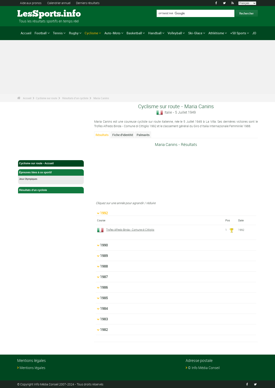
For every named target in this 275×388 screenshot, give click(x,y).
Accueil (26, 33)
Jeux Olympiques (28, 179)
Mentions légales (32, 367)
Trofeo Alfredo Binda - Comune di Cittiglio (130, 229)
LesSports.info (33, 14)
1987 (104, 276)
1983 (104, 319)
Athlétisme (216, 33)
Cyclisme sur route (46, 98)
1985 (104, 298)
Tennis (58, 33)
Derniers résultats (87, 3)
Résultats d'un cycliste (75, 98)
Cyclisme (91, 33)
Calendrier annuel (58, 3)
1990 (104, 245)
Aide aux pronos (30, 3)
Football (41, 33)
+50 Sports (238, 33)
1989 (104, 255)
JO (254, 33)
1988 (104, 266)
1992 (104, 213)
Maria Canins (101, 98)
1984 (104, 308)
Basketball (134, 33)
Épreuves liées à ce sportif (51, 172)
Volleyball (175, 33)
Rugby (74, 33)
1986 (104, 287)
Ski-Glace (195, 33)
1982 (104, 329)
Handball (155, 33)
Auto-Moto (112, 33)
